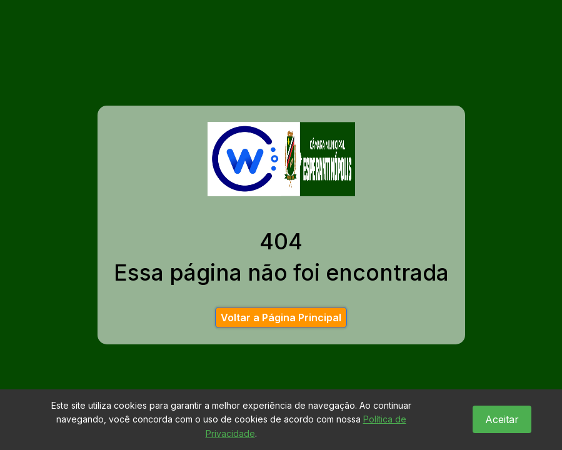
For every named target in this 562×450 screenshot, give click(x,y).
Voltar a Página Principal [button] (281, 317)
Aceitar (502, 419)
